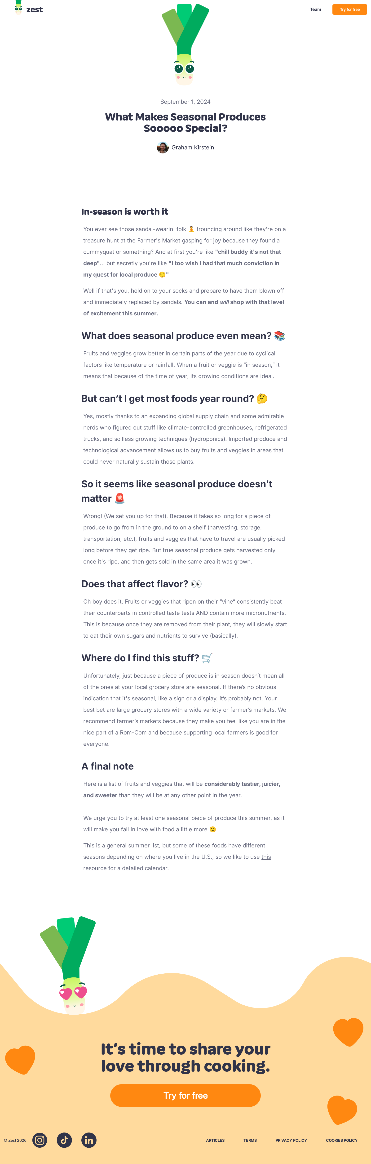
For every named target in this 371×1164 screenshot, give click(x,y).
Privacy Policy (291, 1140)
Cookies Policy (342, 1140)
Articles (215, 1140)
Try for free (350, 9)
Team (315, 9)
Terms (250, 1140)
